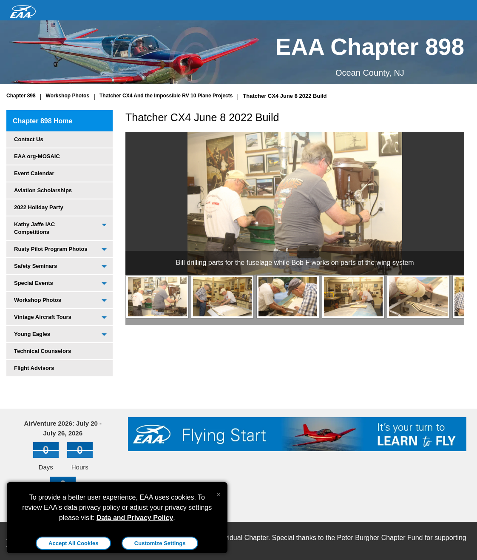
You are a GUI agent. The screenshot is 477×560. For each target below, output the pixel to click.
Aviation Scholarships (43, 190)
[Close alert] (218, 493)
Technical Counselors (42, 351)
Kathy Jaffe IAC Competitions (34, 228)
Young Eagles (32, 334)
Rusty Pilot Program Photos (51, 249)
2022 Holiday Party (38, 207)
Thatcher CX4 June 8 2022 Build (285, 96)
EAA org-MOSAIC (37, 156)
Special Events (33, 283)
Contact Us (28, 139)
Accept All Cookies (73, 543)
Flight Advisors (34, 368)
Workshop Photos (67, 96)
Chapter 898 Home (43, 121)
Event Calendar (34, 173)
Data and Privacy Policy (135, 517)
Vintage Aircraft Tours (42, 317)
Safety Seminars (35, 266)
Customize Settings (160, 543)
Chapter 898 (21, 96)
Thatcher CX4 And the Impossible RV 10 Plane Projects (166, 96)
